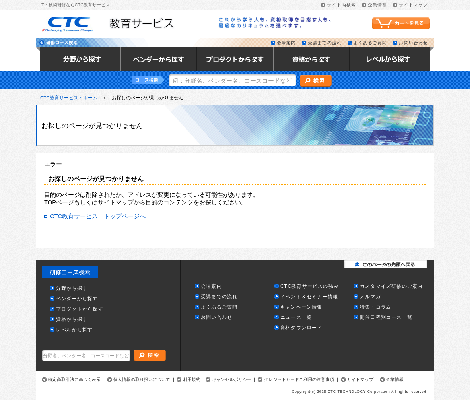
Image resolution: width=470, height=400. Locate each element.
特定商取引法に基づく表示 (74, 379)
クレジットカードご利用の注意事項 (299, 379)
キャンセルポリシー (231, 379)
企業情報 (395, 379)
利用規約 (191, 379)
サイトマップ (360, 379)
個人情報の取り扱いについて (141, 379)
